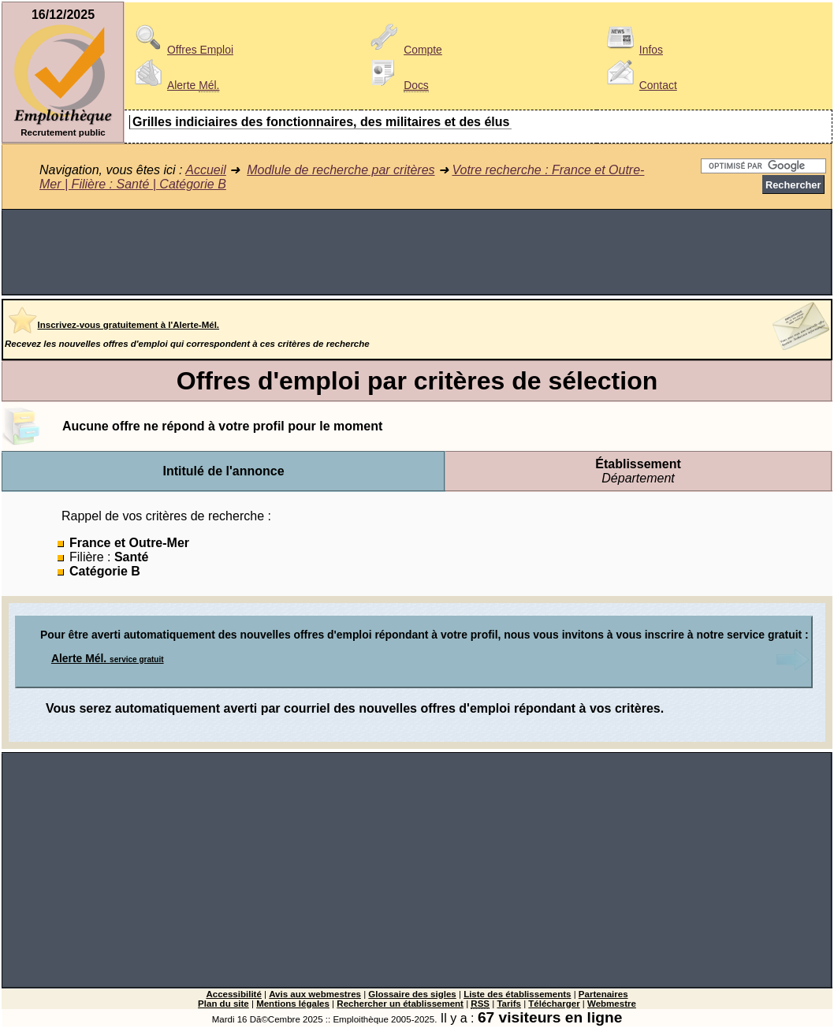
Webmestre (611, 1003)
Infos (632, 49)
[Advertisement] (417, 252)
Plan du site (223, 1003)
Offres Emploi (181, 49)
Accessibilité (233, 994)
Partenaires (603, 994)
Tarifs (509, 1003)
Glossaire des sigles (412, 994)
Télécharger (553, 1003)
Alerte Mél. (107, 658)
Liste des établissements (517, 994)
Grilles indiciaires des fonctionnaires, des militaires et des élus (320, 121)
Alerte (174, 85)
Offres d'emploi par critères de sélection (417, 381)
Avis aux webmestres (315, 994)
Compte (404, 49)
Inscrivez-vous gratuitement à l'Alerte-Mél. (129, 325)
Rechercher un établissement (400, 1003)
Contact (639, 85)
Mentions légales (293, 1003)
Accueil (205, 170)
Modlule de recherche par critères (340, 170)
